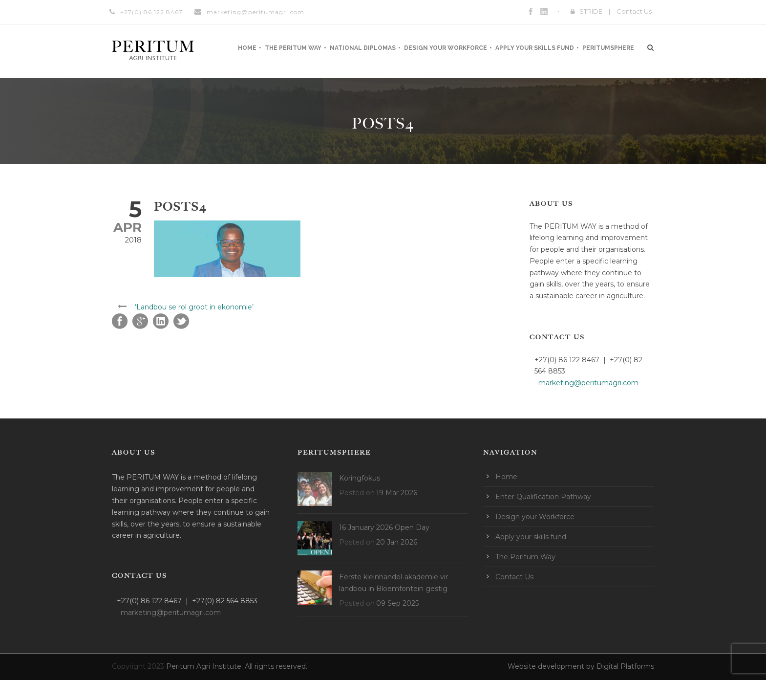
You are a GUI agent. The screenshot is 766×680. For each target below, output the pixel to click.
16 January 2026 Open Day (384, 527)
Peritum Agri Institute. (205, 666)
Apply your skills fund (534, 47)
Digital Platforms (625, 666)
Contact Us (634, 11)
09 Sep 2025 (397, 603)
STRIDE (590, 11)
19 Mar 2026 (396, 492)
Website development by (552, 666)
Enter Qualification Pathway (543, 496)
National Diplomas (363, 47)
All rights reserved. (276, 666)
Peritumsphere (608, 47)
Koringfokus (359, 478)
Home (247, 47)
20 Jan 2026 (396, 542)
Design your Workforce (445, 47)
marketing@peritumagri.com (255, 12)
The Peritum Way (293, 47)
